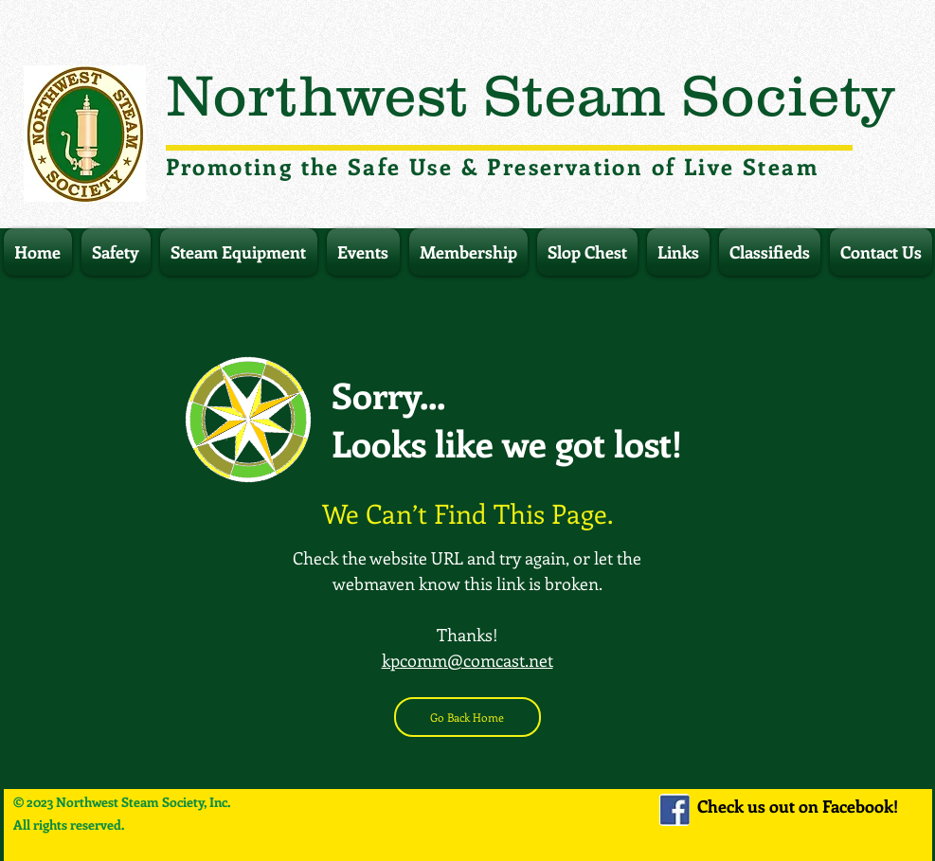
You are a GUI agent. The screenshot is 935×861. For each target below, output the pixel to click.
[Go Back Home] (467, 717)
